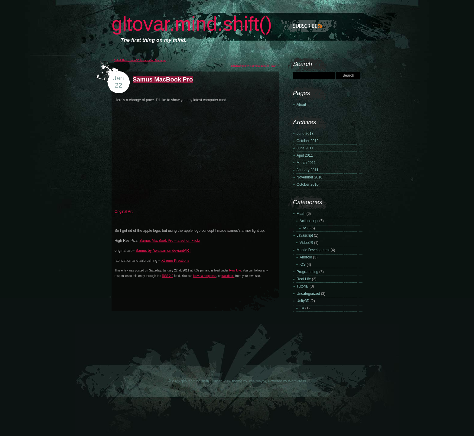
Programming (307, 272)
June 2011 (305, 148)
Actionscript (309, 221)
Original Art (123, 211)
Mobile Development (313, 250)
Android (306, 257)
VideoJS (306, 243)
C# (302, 308)
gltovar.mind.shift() (192, 24)
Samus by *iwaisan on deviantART (163, 250)
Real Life (235, 270)
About (301, 104)
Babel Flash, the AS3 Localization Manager (140, 60)
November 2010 (309, 177)
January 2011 (308, 170)
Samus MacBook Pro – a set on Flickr (169, 240)
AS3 (306, 228)
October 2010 (308, 184)
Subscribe (308, 26)
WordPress (297, 381)
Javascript (305, 235)
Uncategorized (308, 293)
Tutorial (303, 286)
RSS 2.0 (167, 276)
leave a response (204, 276)
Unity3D (303, 301)
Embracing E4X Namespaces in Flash (254, 65)
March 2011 (306, 163)
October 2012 (308, 141)
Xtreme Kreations (175, 260)
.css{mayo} (257, 381)
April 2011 (305, 155)
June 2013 (305, 133)
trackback (228, 276)
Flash (301, 213)
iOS (303, 264)
